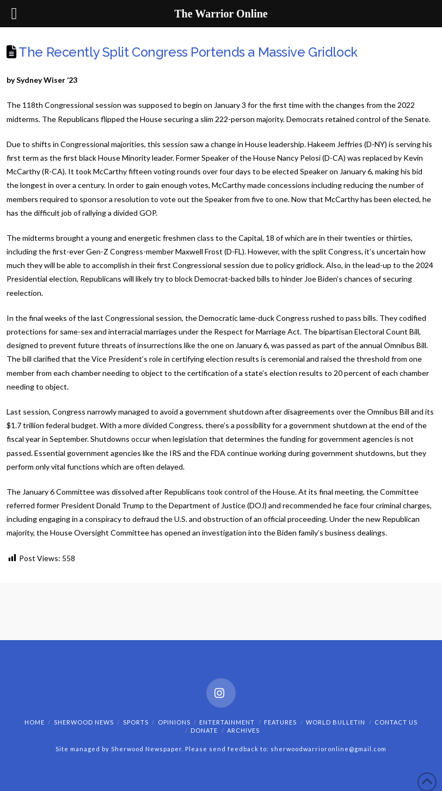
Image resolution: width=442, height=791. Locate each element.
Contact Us (396, 722)
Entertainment (227, 722)
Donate (204, 730)
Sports (136, 722)
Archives (243, 730)
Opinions (174, 722)
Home (34, 722)
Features (280, 722)
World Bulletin (335, 722)
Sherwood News (84, 722)
